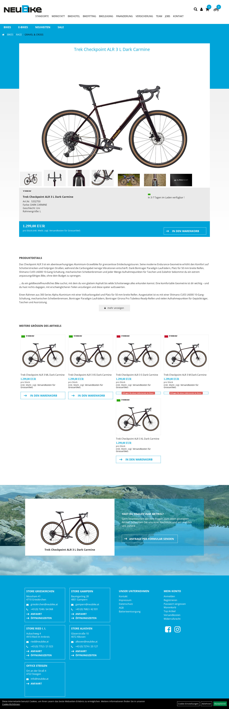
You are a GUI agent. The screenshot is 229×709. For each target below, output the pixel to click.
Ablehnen (206, 703)
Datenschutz (126, 604)
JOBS (167, 16)
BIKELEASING (106, 16)
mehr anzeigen (115, 308)
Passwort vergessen (175, 604)
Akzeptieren (220, 703)
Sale (61, 27)
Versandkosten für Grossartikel (64, 230)
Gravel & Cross (34, 34)
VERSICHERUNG (144, 16)
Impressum (125, 600)
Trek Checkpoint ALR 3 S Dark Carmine (137, 374)
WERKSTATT (58, 16)
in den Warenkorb (185, 231)
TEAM (159, 16)
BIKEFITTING (89, 16)
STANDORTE (42, 16)
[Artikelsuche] (195, 9)
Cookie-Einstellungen (188, 703)
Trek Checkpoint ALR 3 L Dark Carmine (112, 49)
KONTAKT (178, 16)
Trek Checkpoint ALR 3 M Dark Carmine (185, 374)
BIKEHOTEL (74, 16)
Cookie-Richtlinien (11, 704)
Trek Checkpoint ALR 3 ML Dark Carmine (43, 374)
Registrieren (170, 600)
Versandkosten (172, 615)
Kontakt (123, 596)
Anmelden (169, 596)
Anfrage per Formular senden (151, 539)
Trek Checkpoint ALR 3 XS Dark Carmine (90, 374)
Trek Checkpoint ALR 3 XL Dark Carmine (137, 438)
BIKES (7, 27)
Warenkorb (170, 607)
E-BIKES (23, 27)
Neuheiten (42, 27)
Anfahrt (36, 614)
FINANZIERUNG (124, 16)
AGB (121, 607)
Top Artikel (170, 611)
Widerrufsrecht (172, 618)
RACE (19, 34)
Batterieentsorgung (129, 611)
